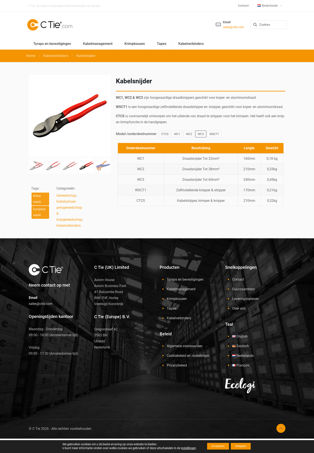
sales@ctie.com (233, 27)
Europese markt (39, 212)
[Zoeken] (268, 24)
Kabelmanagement (181, 289)
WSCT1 (214, 134)
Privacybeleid (177, 365)
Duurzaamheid (243, 289)
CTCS (164, 134)
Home (30, 56)
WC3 (201, 134)
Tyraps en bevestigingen (185, 279)
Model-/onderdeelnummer (136, 134)
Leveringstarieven (245, 299)
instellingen (182, 448)
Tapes (171, 308)
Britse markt (37, 199)
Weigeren (244, 446)
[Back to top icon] (280, 428)
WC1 (177, 134)
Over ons (239, 308)
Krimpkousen (177, 299)
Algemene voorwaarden (184, 346)
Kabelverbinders (55, 56)
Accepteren (215, 446)
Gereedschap (66, 195)
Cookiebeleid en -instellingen (188, 356)
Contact (238, 279)
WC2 (189, 134)
